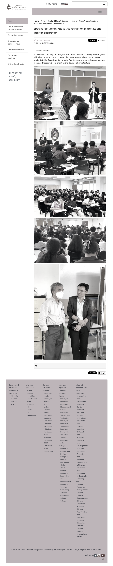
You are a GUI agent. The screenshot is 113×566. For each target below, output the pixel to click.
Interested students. (13, 392)
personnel (30, 387)
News (10, 20)
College (62, 445)
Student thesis (16, 64)
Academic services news (14, 42)
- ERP (29, 401)
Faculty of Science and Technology (65, 415)
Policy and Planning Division (81, 506)
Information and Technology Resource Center (81, 401)
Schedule (14, 396)
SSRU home (51, 3)
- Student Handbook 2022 (48, 432)
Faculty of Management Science (65, 407)
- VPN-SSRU (32, 399)
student (45, 390)
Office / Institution (80, 392)
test (12, 404)
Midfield (80, 531)
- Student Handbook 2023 (48, 440)
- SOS (29, 410)
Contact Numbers (62, 392)
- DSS (29, 407)
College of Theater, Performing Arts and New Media (64, 489)
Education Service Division (81, 526)
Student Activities (13, 57)
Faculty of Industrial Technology (64, 423)
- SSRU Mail (48, 451)
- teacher (31, 404)
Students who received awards (15, 28)
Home (36, 20)
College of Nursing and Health (65, 451)
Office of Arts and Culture (80, 412)
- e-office (31, 396)
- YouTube (48, 421)
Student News (15, 35)
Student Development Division (82, 498)
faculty (62, 396)
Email (101, 40)
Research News (16, 49)
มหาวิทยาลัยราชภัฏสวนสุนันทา (15, 76)
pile (77, 481)
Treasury (80, 520)
